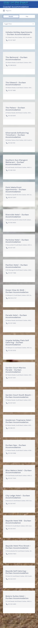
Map (27, 16)
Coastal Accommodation (16, 6)
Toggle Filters (8, 24)
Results (11, 16)
